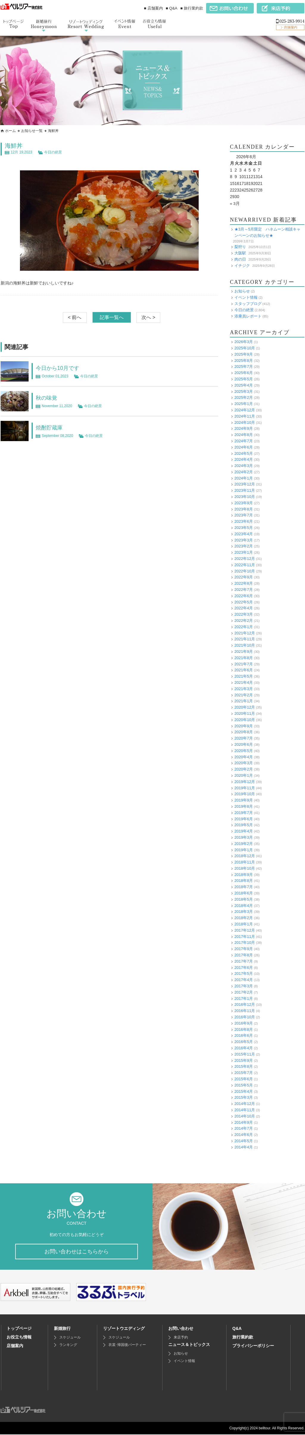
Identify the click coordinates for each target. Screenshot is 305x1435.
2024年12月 (244, 410)
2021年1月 (243, 701)
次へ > (148, 317)
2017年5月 (243, 973)
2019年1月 (243, 849)
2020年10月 (244, 719)
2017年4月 (243, 980)
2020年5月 (243, 750)
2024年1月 (243, 478)
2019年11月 (244, 787)
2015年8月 (243, 1066)
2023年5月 (243, 527)
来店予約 (181, 1338)
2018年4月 (243, 905)
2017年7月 (243, 961)
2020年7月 (243, 738)
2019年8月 (243, 806)
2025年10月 (244, 348)
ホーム (10, 131)
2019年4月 (243, 831)
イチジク (242, 265)
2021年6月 (243, 670)
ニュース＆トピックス (189, 1345)
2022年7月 (243, 589)
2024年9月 (243, 428)
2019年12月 (244, 781)
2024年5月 (243, 453)
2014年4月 (243, 1147)
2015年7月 (243, 1072)
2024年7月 (243, 441)
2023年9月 (243, 503)
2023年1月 (243, 552)
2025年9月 (243, 354)
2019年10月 (244, 794)
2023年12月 (244, 484)
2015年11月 (244, 1054)
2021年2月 (243, 694)
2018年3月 (243, 911)
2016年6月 (243, 1035)
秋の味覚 (48, 397)
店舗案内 (15, 1346)
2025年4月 (243, 385)
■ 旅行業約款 (191, 8)
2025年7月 (243, 366)
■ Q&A (172, 8)
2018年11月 (244, 862)
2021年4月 (243, 682)
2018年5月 (243, 899)
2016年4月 (243, 1048)
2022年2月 (243, 620)
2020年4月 (243, 756)
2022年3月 (243, 614)
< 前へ (75, 317)
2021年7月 (243, 664)
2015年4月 (243, 1091)
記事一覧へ (112, 317)
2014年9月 (243, 1122)
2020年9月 (243, 725)
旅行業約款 (242, 1337)
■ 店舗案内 (153, 8)
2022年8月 (243, 583)
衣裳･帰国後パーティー (127, 1345)
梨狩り (240, 247)
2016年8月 (243, 1029)
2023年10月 (244, 496)
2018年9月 (243, 874)
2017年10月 (244, 942)
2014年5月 (243, 1141)
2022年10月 (244, 571)
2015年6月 (243, 1079)
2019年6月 (243, 818)
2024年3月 (243, 465)
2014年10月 (244, 1116)
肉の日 (240, 259)
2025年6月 (243, 373)
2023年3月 (243, 540)
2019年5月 (243, 825)
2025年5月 (243, 379)
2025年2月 (243, 397)
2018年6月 (243, 893)
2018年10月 (244, 868)
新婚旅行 (62, 1329)
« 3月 (235, 203)
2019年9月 (243, 800)
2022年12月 (244, 558)
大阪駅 (240, 253)
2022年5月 (243, 602)
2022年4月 (243, 608)
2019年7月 (243, 812)
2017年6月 (243, 967)
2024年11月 (244, 416)
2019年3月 (243, 837)
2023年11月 (244, 490)
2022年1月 (243, 627)
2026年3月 (243, 342)
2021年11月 (244, 639)
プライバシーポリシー (253, 1346)
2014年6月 (243, 1134)
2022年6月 (243, 596)
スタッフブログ (248, 303)
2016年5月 (243, 1041)
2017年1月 (243, 998)
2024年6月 (243, 447)
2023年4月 (243, 534)
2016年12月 (244, 1004)
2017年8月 (243, 955)
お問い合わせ (180, 1329)
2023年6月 (243, 521)
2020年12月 (244, 707)
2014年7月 (243, 1128)
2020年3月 (243, 763)
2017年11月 (244, 936)
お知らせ (242, 291)
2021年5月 (243, 676)
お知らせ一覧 (32, 131)
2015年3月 (243, 1097)
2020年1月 (243, 775)
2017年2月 (243, 992)
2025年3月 (243, 391)
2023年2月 (243, 546)
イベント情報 (246, 297)
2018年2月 (243, 918)
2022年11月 (244, 565)
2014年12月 (244, 1103)
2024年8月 (243, 434)
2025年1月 (243, 403)
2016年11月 (244, 1010)
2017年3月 (243, 986)
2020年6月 (243, 744)
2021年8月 (243, 658)
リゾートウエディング (124, 1329)
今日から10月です (60, 368)
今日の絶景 (53, 152)
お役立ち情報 (19, 1337)
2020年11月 (244, 713)
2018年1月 (243, 924)
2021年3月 (243, 688)
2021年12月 (244, 633)
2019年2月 (243, 843)
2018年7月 (243, 887)
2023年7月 (243, 515)
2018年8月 (243, 880)
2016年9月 (243, 1023)
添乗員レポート (248, 316)
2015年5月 (243, 1085)
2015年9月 (243, 1060)
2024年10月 (244, 422)
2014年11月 (244, 1110)
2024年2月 (243, 472)
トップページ (19, 1329)
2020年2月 (243, 769)
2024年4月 (243, 459)
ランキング (68, 1345)
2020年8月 (243, 732)
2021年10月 (244, 645)
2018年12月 (244, 856)
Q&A (237, 1329)
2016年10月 (244, 1017)
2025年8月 (243, 360)
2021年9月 (243, 651)
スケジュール (70, 1338)
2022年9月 (243, 577)
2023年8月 (243, 509)
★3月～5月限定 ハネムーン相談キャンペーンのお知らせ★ (267, 232)
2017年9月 (243, 949)
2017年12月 (244, 930)
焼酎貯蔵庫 (51, 427)
